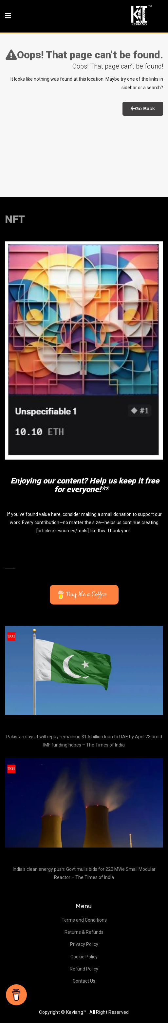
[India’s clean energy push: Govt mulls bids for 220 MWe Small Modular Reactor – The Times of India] (84, 803)
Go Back (143, 108)
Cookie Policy (84, 956)
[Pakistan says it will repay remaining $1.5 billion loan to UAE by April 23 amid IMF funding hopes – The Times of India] (84, 670)
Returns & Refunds (84, 932)
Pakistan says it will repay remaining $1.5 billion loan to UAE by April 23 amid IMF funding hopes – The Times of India (84, 740)
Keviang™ (76, 1012)
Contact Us (84, 981)
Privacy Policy (84, 944)
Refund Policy (84, 969)
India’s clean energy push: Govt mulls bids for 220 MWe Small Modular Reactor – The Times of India (84, 873)
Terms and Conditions (84, 920)
